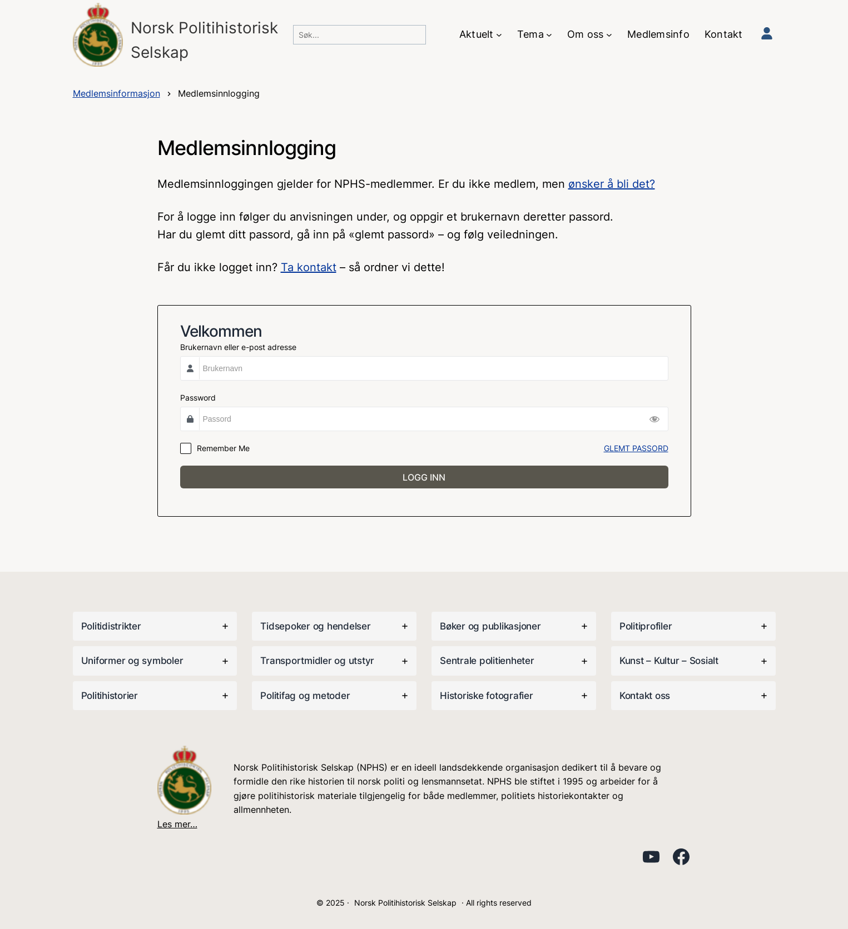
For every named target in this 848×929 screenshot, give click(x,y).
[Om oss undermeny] (609, 35)
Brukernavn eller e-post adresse (238, 347)
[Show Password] (654, 419)
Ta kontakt (308, 267)
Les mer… (177, 824)
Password (198, 397)
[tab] (155, 626)
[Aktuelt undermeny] (499, 35)
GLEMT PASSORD (636, 448)
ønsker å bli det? (611, 184)
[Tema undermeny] (549, 35)
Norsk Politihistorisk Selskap (405, 902)
